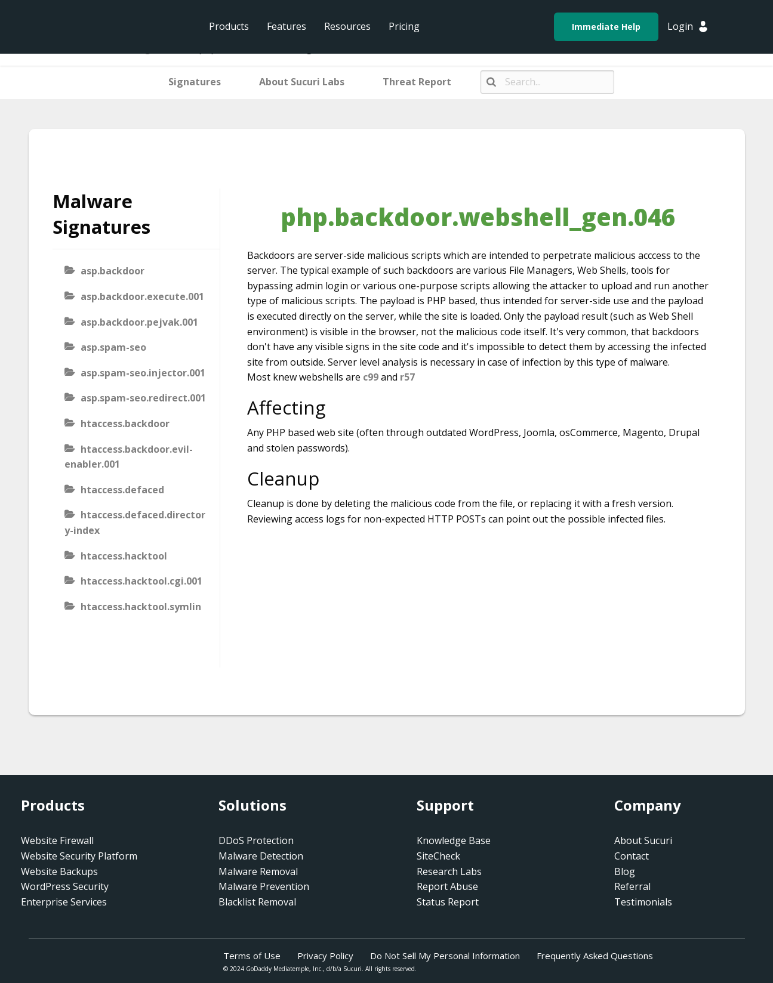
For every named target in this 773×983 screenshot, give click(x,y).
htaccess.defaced (122, 489)
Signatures (194, 81)
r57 (407, 377)
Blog (624, 871)
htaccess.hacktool (124, 555)
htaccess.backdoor (125, 423)
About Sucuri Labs (301, 81)
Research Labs (449, 871)
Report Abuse (447, 886)
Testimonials (643, 901)
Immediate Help (606, 26)
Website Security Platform (79, 856)
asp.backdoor (112, 270)
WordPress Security (65, 886)
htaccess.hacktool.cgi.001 (141, 581)
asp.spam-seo (113, 347)
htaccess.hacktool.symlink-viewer (132, 614)
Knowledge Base (454, 840)
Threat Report (417, 81)
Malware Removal (258, 871)
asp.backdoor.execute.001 (142, 296)
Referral (632, 886)
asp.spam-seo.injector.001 (143, 372)
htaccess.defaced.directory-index (134, 522)
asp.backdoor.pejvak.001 (139, 322)
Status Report (448, 901)
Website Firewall (57, 840)
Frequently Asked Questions (595, 956)
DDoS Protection (256, 840)
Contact (631, 856)
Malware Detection (260, 856)
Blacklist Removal (257, 901)
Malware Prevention (263, 886)
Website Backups (59, 871)
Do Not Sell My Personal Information (445, 956)
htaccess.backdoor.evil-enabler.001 (128, 457)
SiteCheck (438, 856)
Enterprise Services (64, 901)
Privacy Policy (325, 956)
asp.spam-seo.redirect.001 (143, 397)
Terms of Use (252, 956)
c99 (370, 377)
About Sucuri (643, 840)
